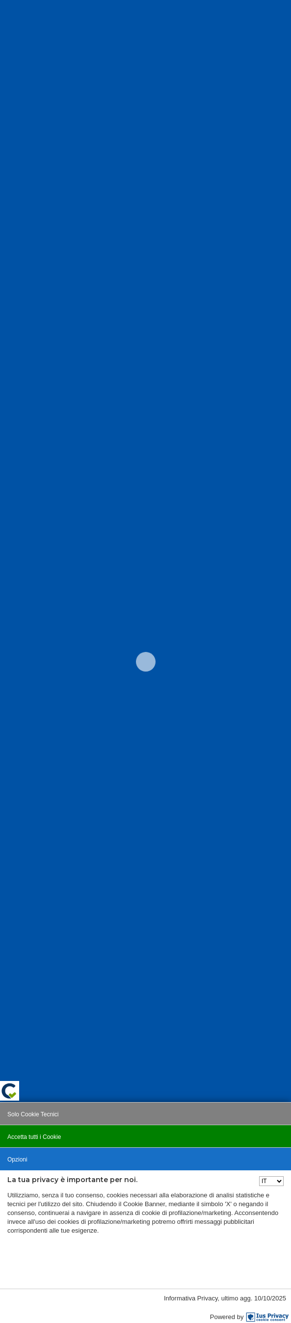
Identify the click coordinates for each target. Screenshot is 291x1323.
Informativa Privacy (191, 1298)
